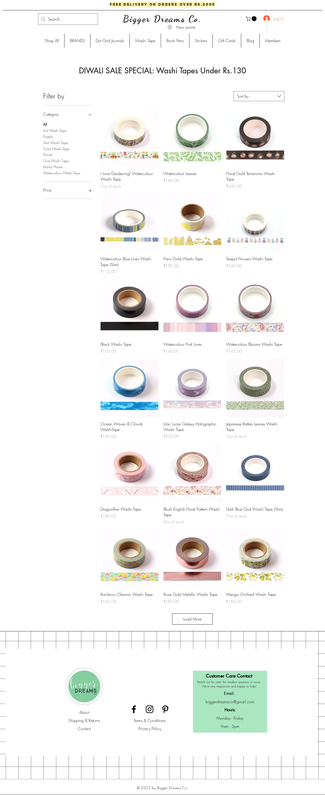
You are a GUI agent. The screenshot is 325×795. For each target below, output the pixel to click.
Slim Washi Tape (55, 142)
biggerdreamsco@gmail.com (230, 701)
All (45, 124)
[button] (252, 18)
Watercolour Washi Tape (61, 172)
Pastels (48, 136)
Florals (48, 154)
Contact (84, 728)
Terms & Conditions (150, 720)
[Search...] (67, 19)
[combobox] (259, 96)
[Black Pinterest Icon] (165, 709)
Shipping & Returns (84, 720)
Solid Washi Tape (56, 148)
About (84, 712)
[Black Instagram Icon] (149, 709)
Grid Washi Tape (56, 160)
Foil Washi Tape (55, 130)
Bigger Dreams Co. (162, 18)
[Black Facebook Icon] (134, 709)
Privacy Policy (149, 728)
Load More (192, 619)
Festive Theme (53, 166)
